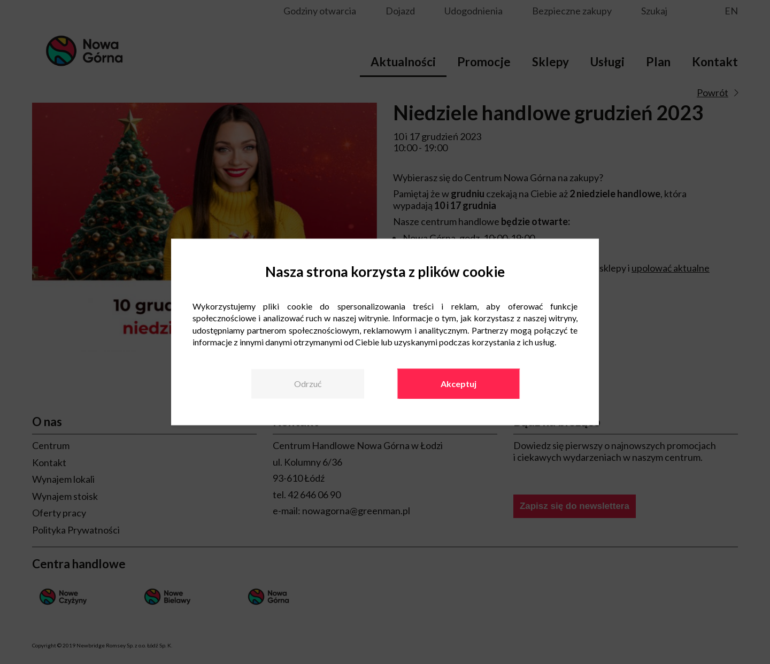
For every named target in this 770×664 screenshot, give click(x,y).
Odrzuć (307, 384)
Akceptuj (458, 384)
